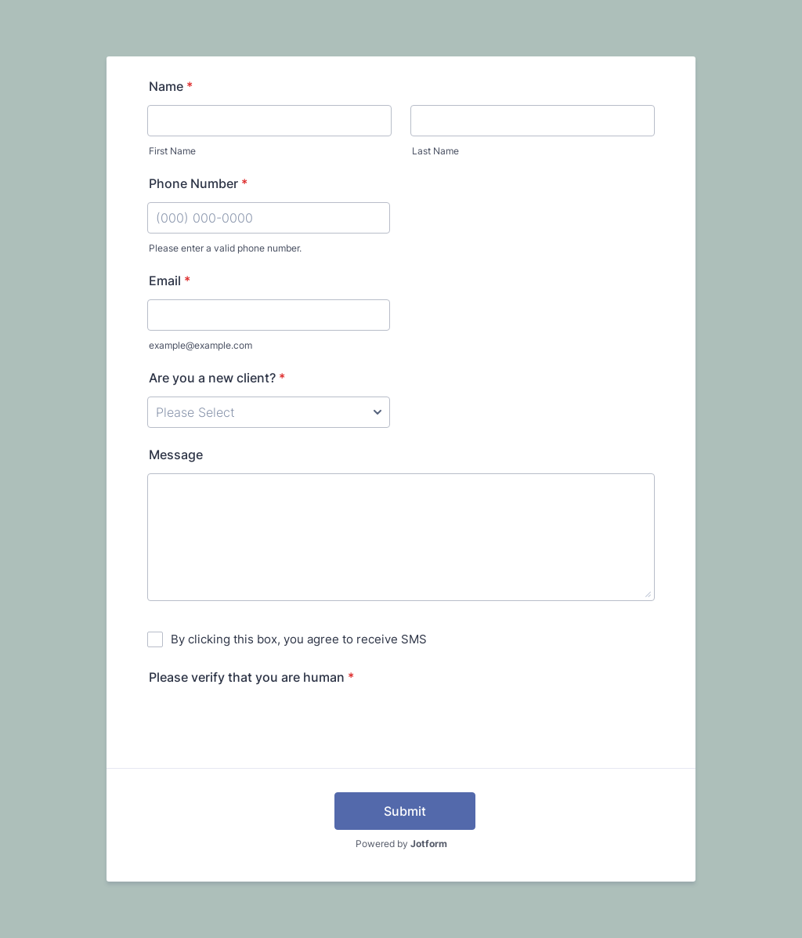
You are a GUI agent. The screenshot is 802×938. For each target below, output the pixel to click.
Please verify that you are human (251, 677)
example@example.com (200, 345)
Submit (405, 811)
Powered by (401, 843)
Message (176, 454)
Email (169, 280)
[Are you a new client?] (268, 412)
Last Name (435, 151)
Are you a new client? (217, 378)
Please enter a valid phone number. (225, 248)
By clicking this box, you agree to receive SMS (299, 639)
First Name (172, 151)
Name (171, 86)
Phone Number (198, 183)
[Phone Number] (268, 218)
